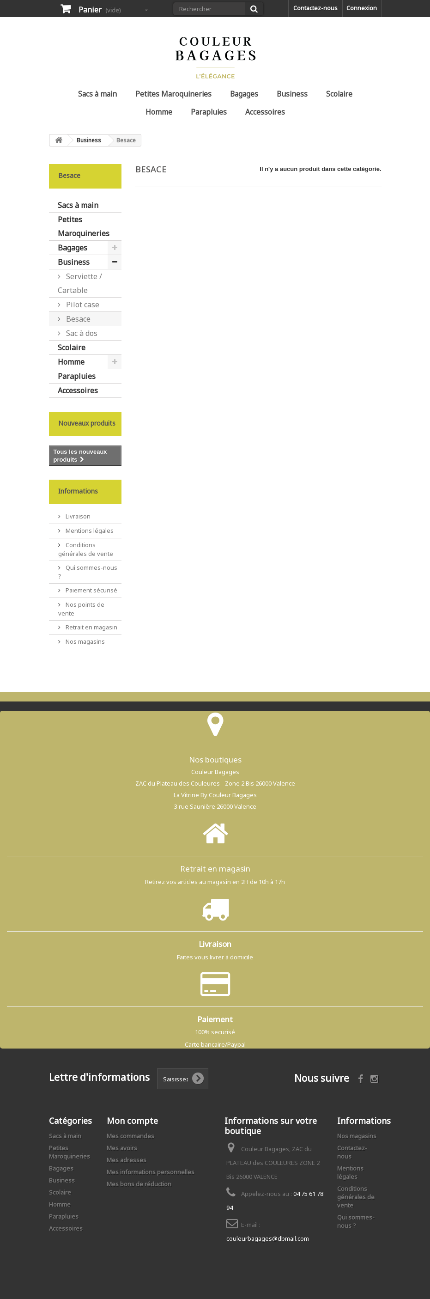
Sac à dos (80, 333)
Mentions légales (89, 530)
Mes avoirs (122, 1148)
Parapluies (209, 112)
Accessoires (265, 112)
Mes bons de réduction (139, 1184)
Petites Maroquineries (173, 94)
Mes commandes (130, 1136)
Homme (158, 112)
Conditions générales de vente (85, 549)
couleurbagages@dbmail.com (267, 1238)
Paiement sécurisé (90, 590)
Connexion (361, 8)
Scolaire (339, 94)
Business (292, 94)
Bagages (244, 94)
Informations (78, 491)
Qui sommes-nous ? (356, 1221)
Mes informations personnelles (150, 1172)
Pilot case (81, 304)
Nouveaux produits (86, 423)
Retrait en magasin (90, 627)
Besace (77, 319)
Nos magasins (84, 641)
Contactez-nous (315, 8)
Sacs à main (97, 94)
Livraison (77, 516)
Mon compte (132, 1120)
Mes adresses (126, 1160)
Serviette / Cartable (80, 283)
